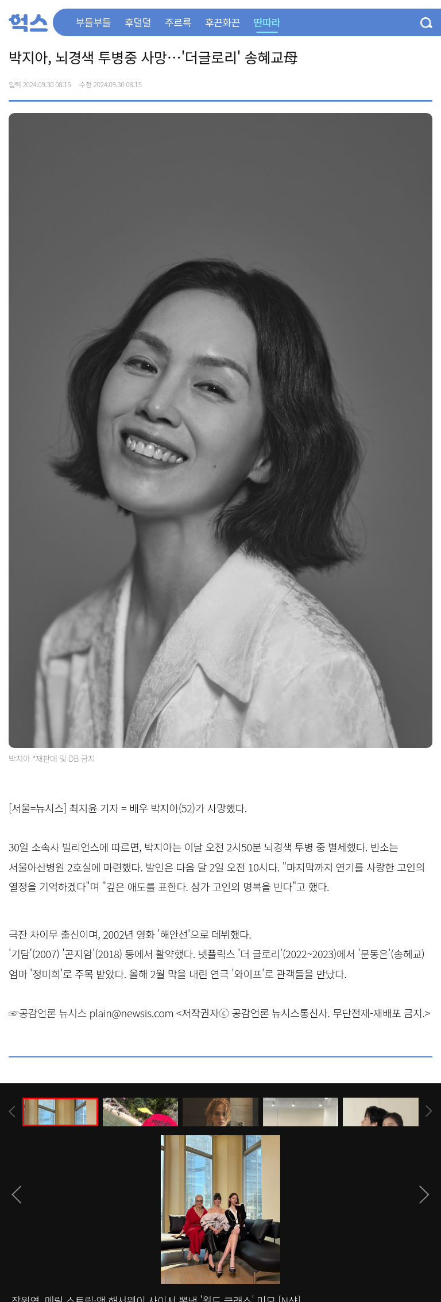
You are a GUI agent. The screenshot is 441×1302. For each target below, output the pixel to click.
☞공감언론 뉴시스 (48, 1012)
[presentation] (12, 1112)
